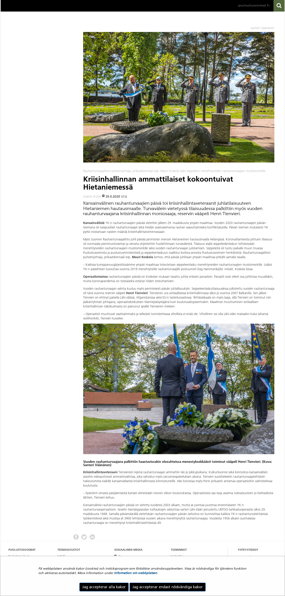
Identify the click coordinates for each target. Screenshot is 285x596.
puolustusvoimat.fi (254, 5)
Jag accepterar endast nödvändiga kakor (167, 587)
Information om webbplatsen (135, 573)
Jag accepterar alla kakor (104, 587)
